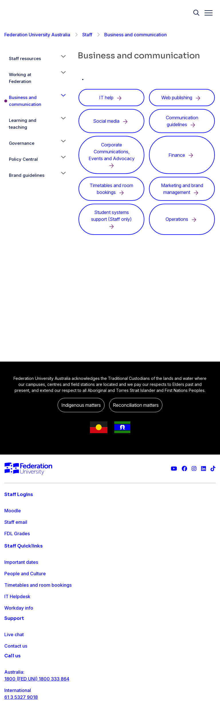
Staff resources (25, 58)
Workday (14, 545)
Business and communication (25, 101)
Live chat (14, 657)
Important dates (21, 584)
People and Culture (25, 595)
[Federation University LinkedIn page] (203, 469)
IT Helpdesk (17, 618)
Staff (87, 34)
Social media (111, 121)
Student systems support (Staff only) (111, 219)
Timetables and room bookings (38, 607)
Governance (21, 143)
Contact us (15, 668)
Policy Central (23, 159)
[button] (63, 59)
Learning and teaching (22, 124)
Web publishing (182, 97)
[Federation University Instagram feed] (194, 469)
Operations (182, 219)
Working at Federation (20, 78)
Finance (181, 155)
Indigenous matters (81, 405)
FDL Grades (17, 533)
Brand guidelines (26, 175)
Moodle (12, 510)
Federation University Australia (37, 34)
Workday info (18, 629)
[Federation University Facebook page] (184, 469)
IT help (111, 97)
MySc (10, 556)
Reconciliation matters (136, 405)
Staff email (15, 522)
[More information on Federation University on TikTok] (213, 469)
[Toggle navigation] (206, 12)
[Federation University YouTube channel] (174, 469)
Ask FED (13, 680)
